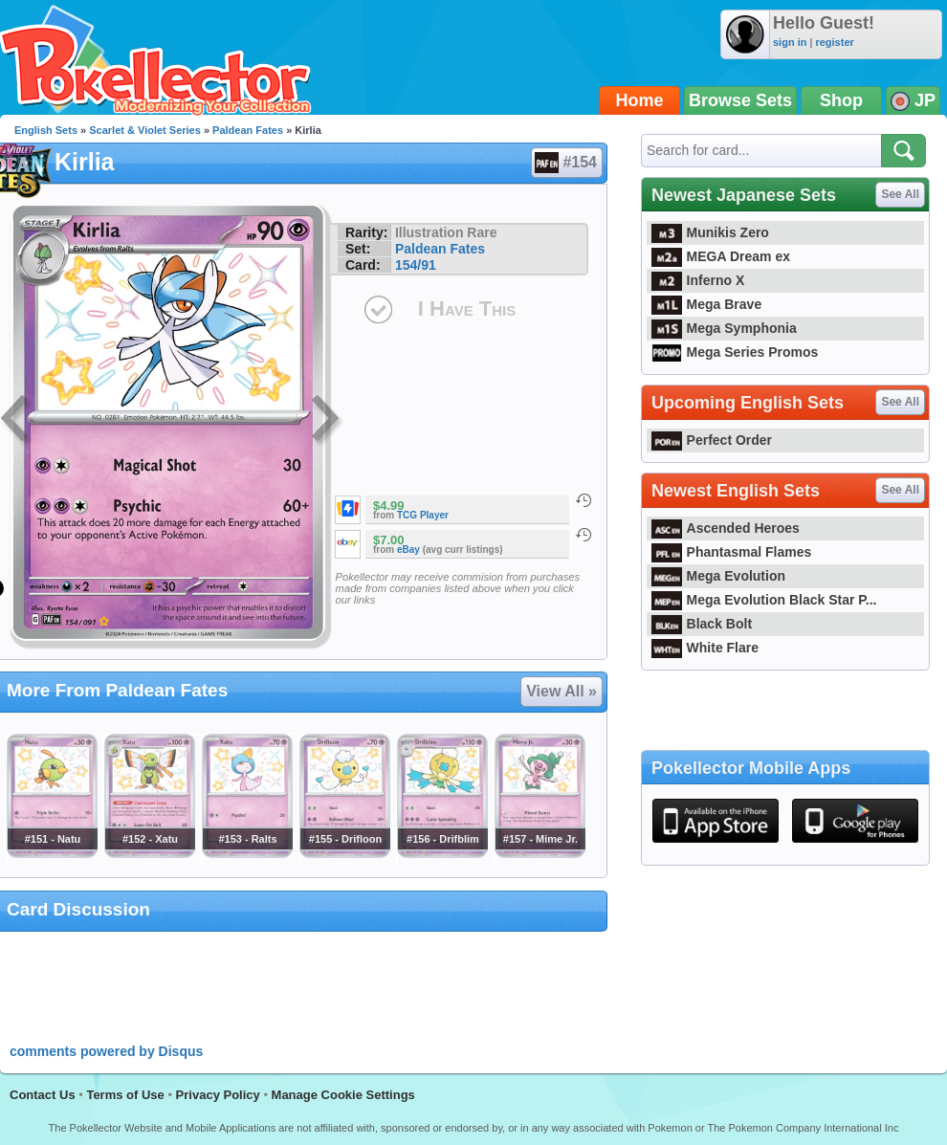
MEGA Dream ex (720, 256)
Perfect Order (711, 440)
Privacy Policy (218, 1095)
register (834, 42)
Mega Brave (706, 304)
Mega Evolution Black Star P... (764, 599)
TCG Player (423, 515)
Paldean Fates (247, 130)
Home (640, 100)
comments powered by (106, 1051)
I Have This (467, 308)
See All (900, 194)
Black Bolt (701, 623)
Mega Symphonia (724, 328)
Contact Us (43, 1095)
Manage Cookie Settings (343, 1095)
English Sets (45, 130)
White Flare (705, 647)
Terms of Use (125, 1095)
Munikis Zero (710, 232)
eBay (408, 549)
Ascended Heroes (725, 528)
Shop (841, 100)
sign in (789, 42)
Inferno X (697, 280)
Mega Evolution (718, 576)
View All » (561, 691)
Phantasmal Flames (731, 552)
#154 (566, 162)
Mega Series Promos (734, 352)
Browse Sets (740, 100)
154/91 (415, 265)
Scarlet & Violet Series (145, 130)
